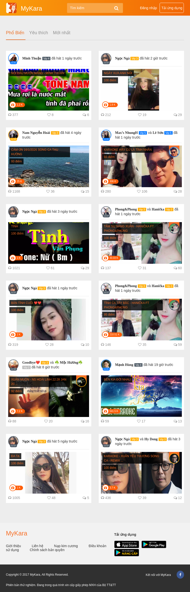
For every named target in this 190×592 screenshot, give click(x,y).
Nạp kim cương (66, 546)
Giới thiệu (14, 546)
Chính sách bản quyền (47, 550)
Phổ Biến (15, 32)
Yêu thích (38, 32)
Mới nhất (61, 32)
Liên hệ (38, 546)
